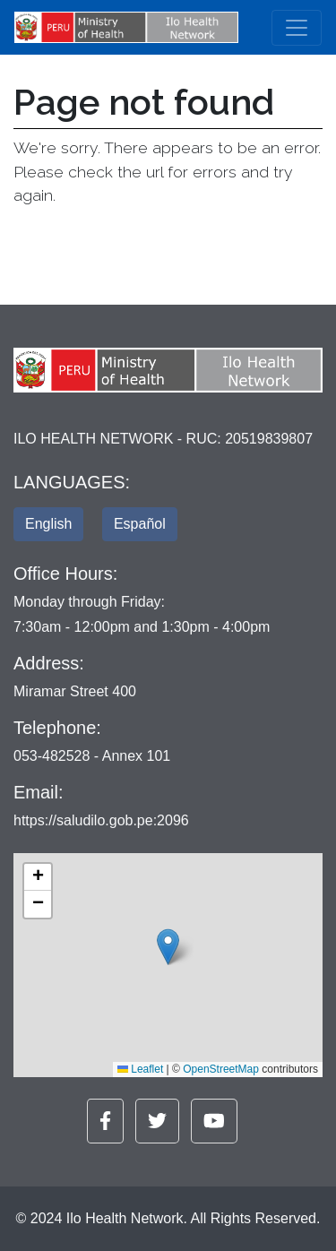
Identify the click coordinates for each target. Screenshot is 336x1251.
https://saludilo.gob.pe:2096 (101, 820)
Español (140, 523)
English (48, 523)
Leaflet (140, 1069)
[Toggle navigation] (296, 28)
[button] (168, 946)
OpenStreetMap (221, 1069)
